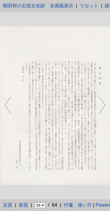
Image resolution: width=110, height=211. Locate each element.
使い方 (85, 205)
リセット (89, 5)
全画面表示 (61, 5)
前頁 (23, 205)
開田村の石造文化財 (24, 5)
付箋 (68, 205)
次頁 (7, 205)
